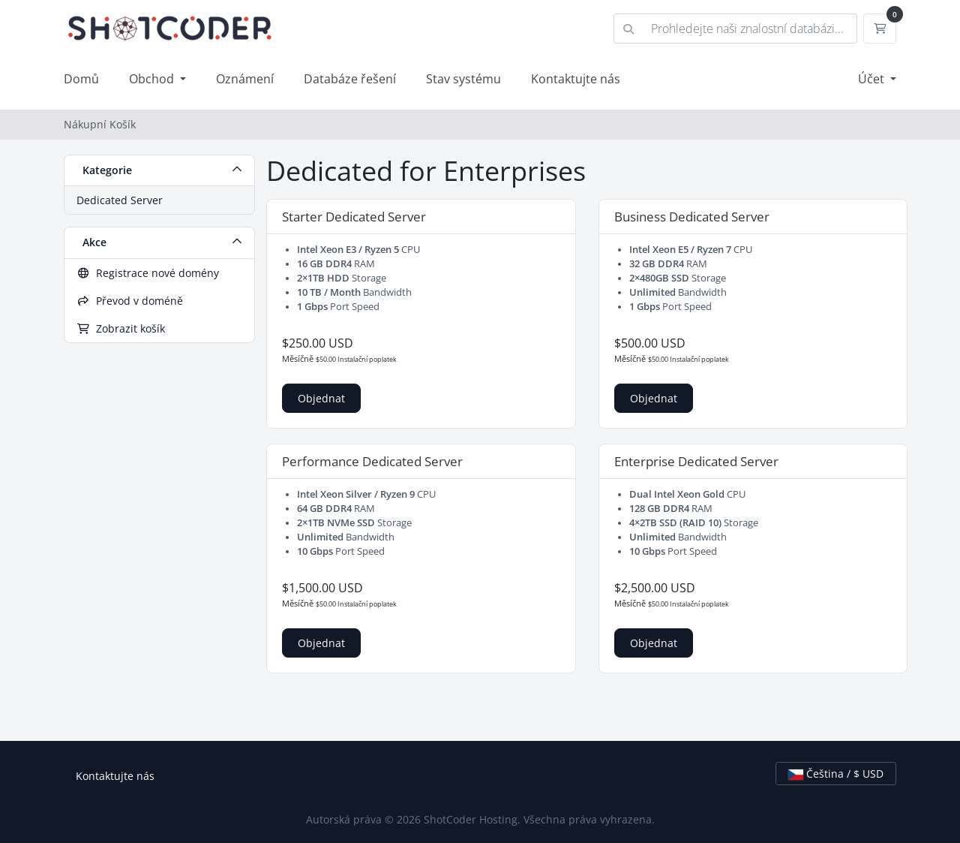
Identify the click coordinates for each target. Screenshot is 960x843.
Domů (81, 79)
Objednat (321, 398)
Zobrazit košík (120, 328)
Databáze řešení (350, 79)
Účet (872, 79)
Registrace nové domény (147, 273)
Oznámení (245, 79)
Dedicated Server (119, 200)
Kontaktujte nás (575, 79)
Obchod (153, 79)
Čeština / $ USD (836, 773)
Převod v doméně (129, 301)
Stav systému (463, 79)
